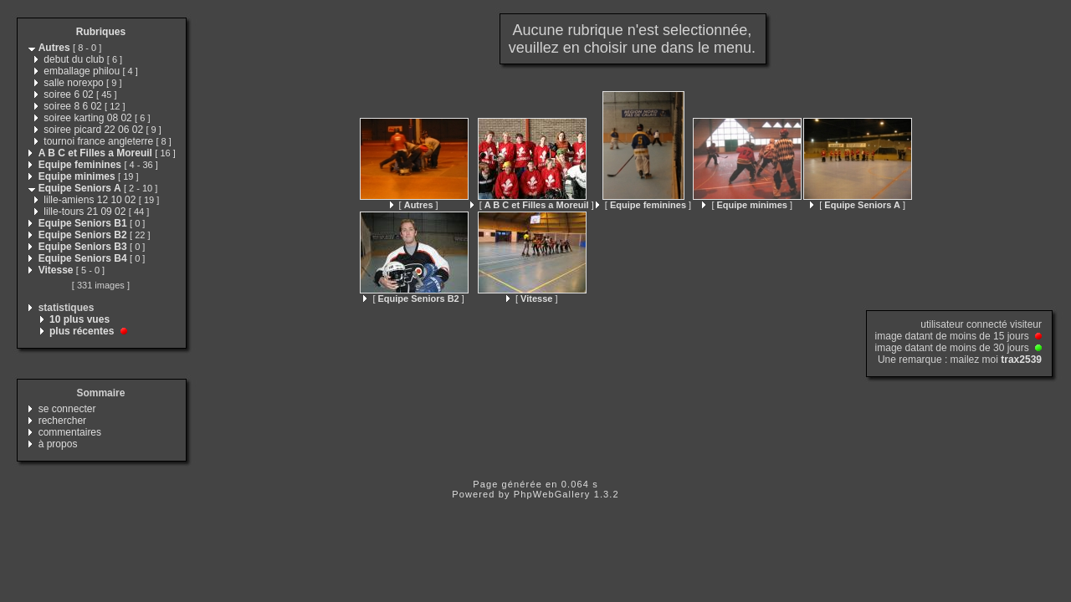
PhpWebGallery (552, 494)
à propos (58, 444)
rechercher (62, 420)
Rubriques (101, 32)
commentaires (69, 432)
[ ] (414, 205)
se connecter (67, 409)
